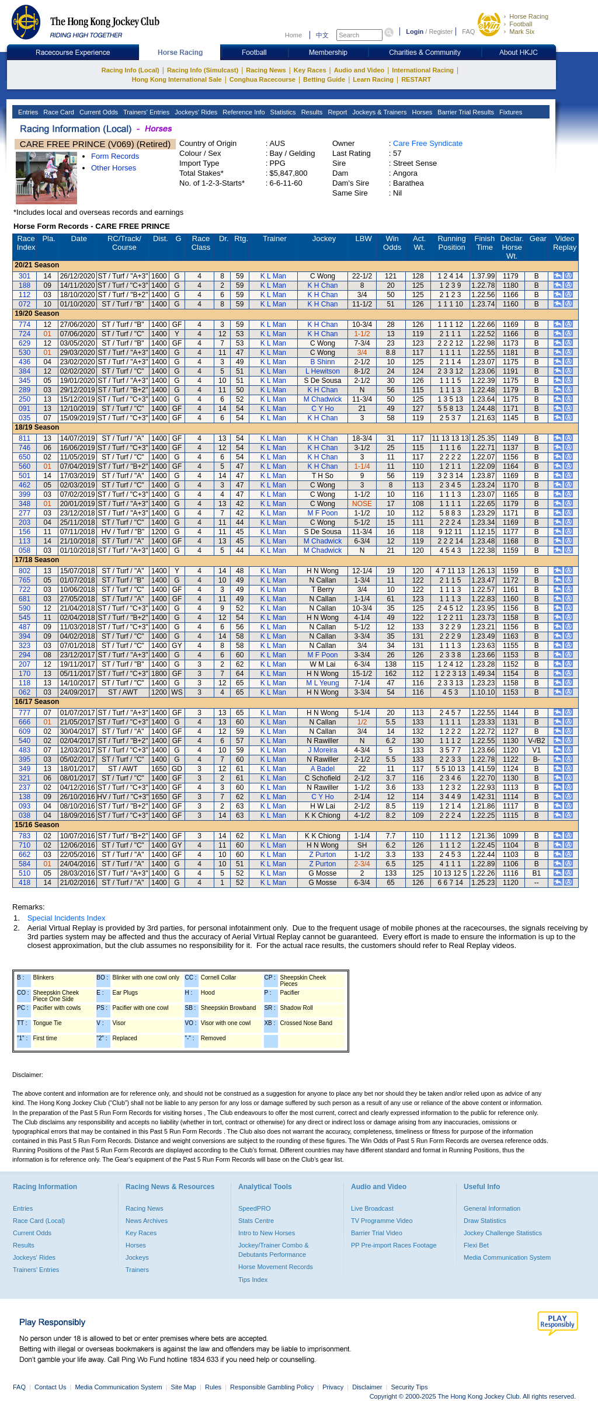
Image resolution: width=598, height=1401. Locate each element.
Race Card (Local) (39, 1220)
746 (24, 448)
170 (24, 674)
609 (24, 731)
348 (24, 504)
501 (24, 476)
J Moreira (322, 750)
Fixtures (510, 112)
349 (24, 769)
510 (24, 873)
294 (24, 655)
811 (24, 438)
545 (24, 618)
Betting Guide (324, 79)
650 (24, 457)
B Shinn (322, 362)
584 (24, 864)
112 (24, 295)
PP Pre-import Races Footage (394, 1245)
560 (24, 466)
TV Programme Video (382, 1220)
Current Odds (98, 112)
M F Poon (322, 513)
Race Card (57, 112)
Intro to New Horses (266, 1232)
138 (24, 797)
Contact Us (50, 1386)
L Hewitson (322, 371)
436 (24, 362)
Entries (27, 112)
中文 (322, 35)
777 (24, 713)
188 (24, 285)
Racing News (266, 70)
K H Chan (322, 285)
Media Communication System (507, 1257)
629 (24, 343)
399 (24, 494)
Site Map (183, 1386)
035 (24, 418)
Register (441, 31)
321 (24, 778)
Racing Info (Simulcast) (202, 70)
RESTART (416, 79)
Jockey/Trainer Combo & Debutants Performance (273, 1250)
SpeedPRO (254, 1208)
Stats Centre (256, 1220)
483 (24, 750)
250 (24, 399)
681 (24, 599)
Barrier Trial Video (376, 1232)
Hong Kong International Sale (177, 79)
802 (24, 571)
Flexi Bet (476, 1245)
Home (293, 35)
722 (24, 590)
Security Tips (409, 1386)
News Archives (147, 1220)
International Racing (423, 70)
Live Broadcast (372, 1208)
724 (24, 334)
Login (414, 31)
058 (24, 550)
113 (24, 541)
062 (24, 692)
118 (24, 683)
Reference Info (243, 112)
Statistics (282, 112)
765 (24, 580)
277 (24, 513)
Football (520, 23)
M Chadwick (323, 399)
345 (24, 381)
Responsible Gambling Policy (272, 1386)
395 (24, 759)
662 (24, 855)
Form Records (115, 156)
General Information (492, 1208)
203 (24, 522)
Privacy (332, 1386)
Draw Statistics (485, 1220)
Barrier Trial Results (465, 112)
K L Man (273, 276)
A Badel (323, 769)
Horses (421, 112)
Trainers (137, 1269)
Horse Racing (528, 16)
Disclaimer (367, 1386)
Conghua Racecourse (262, 79)
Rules (214, 1386)
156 (24, 532)
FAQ (468, 31)
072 (24, 304)
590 (24, 608)
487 (24, 627)
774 (24, 324)
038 (24, 815)
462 (24, 485)
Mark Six (521, 31)
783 (24, 836)
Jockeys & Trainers (378, 112)
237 (24, 787)
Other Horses (113, 167)
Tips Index (252, 1279)
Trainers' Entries (145, 112)
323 (24, 646)
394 (24, 636)
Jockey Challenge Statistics (503, 1232)
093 (24, 806)
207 (24, 664)
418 (24, 883)
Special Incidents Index (66, 918)
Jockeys (137, 1257)
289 (24, 390)
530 (24, 352)
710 (24, 845)
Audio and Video (359, 70)
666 (24, 722)
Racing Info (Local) (130, 70)
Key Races (310, 70)
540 (24, 741)
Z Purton (322, 855)
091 (24, 409)
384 (24, 371)
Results (311, 112)
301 (24, 276)
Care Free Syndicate (428, 143)
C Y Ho (322, 409)
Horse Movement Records (275, 1266)
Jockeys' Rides (195, 112)
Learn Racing (373, 79)
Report (336, 112)
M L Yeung (322, 683)
